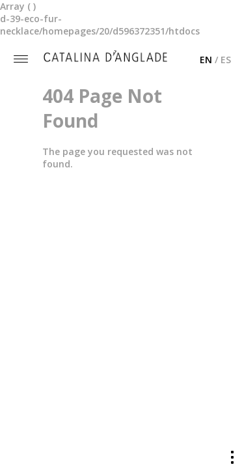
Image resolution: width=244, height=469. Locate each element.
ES (226, 59)
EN (206, 59)
